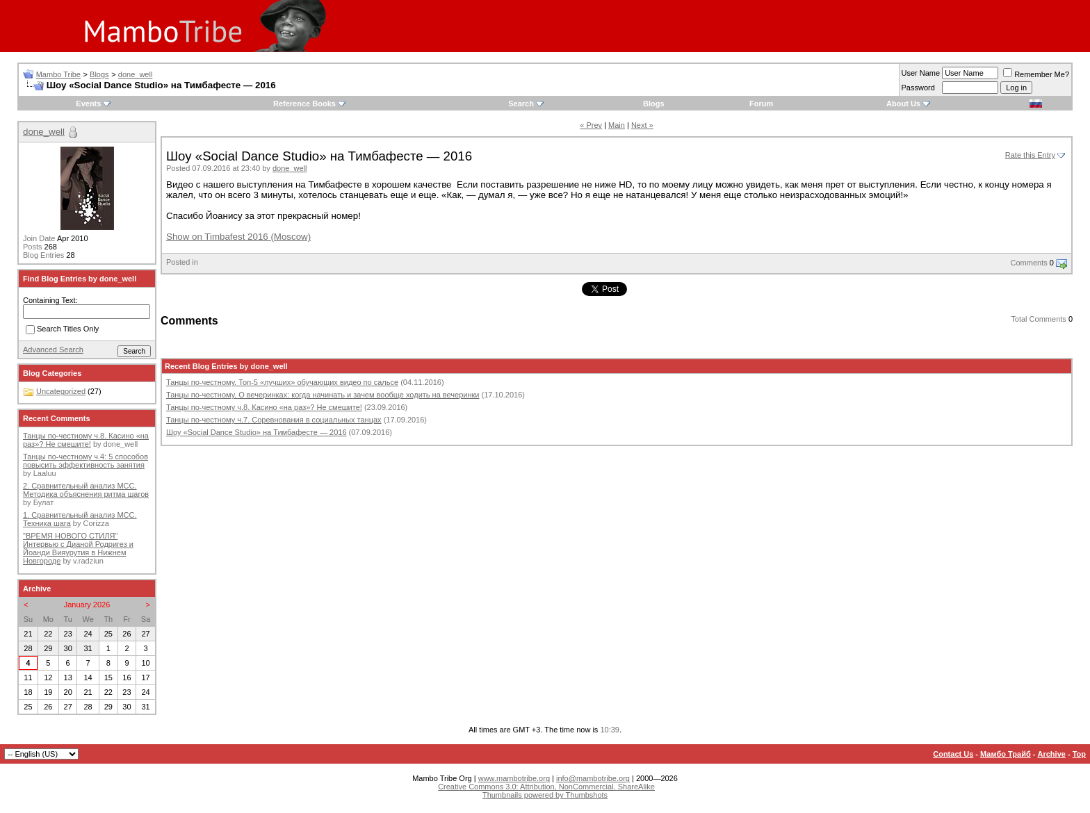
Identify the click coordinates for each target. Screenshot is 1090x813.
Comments (1029, 262)
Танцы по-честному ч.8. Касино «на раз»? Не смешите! (264, 407)
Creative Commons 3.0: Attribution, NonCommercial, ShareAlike (546, 786)
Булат (43, 502)
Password (918, 87)
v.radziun (88, 561)
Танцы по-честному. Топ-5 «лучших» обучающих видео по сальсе (282, 382)
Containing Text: (50, 300)
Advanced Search (53, 349)
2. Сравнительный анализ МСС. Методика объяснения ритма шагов (86, 490)
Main (616, 125)
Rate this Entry (1030, 155)
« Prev (591, 125)
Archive (1052, 754)
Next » (642, 125)
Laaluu (44, 473)
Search (521, 103)
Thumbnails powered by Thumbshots (545, 795)
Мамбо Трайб (1005, 754)
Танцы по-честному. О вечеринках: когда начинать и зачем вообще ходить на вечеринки (322, 395)
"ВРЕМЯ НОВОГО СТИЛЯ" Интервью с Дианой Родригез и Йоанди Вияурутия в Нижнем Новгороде (78, 548)
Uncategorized (61, 391)
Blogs (99, 74)
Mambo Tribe (58, 74)
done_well (135, 74)
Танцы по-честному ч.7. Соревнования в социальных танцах (274, 420)
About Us (903, 103)
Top (1079, 754)
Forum (761, 103)
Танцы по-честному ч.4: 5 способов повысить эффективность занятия (85, 460)
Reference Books (304, 103)
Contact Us (953, 754)
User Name (921, 73)
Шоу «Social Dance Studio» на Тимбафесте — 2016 (256, 432)
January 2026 (87, 604)
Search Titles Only (62, 330)
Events (88, 103)
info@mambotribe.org (593, 778)
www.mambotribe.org (514, 778)
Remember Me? (1036, 74)
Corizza (96, 523)
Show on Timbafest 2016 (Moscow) (238, 236)
